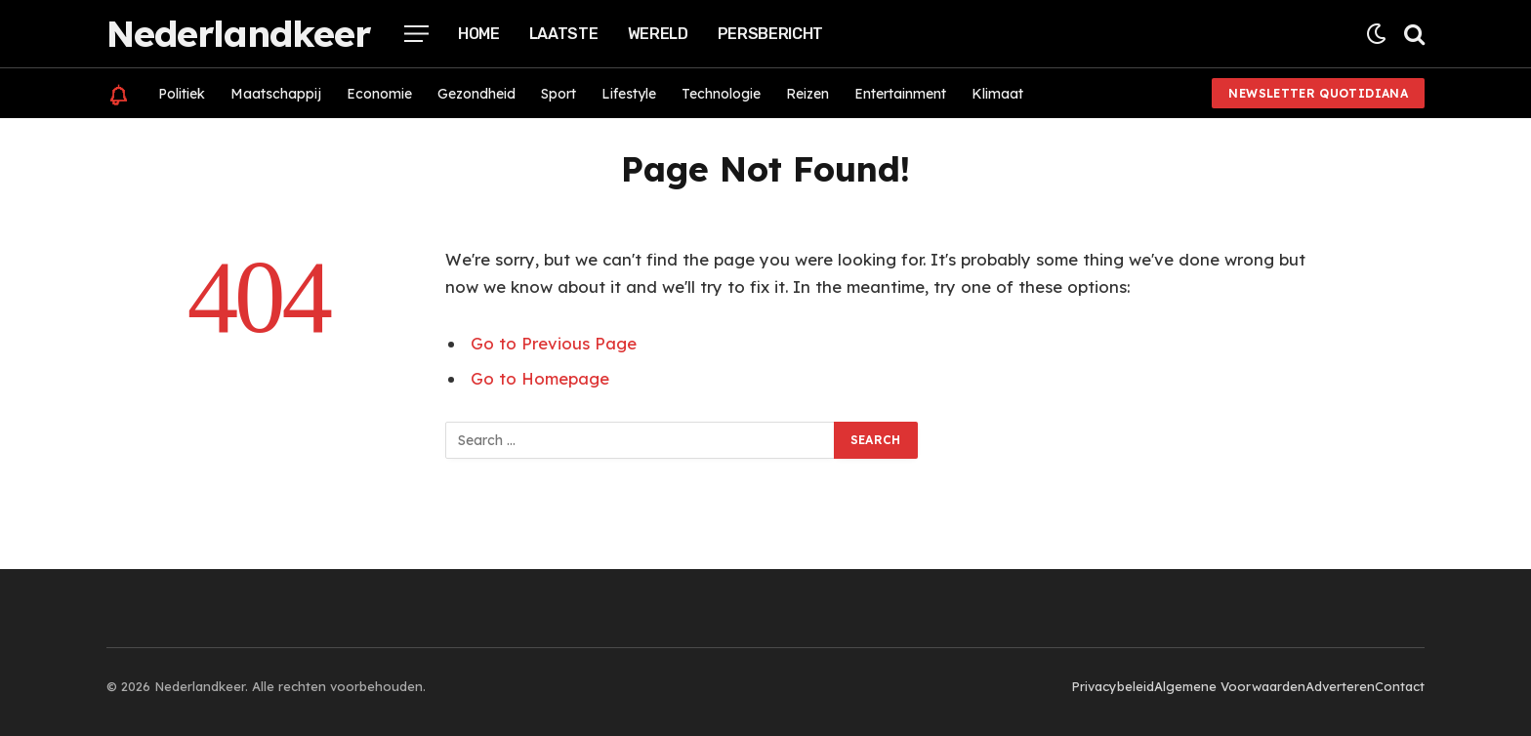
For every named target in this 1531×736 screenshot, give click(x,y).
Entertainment (900, 93)
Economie (379, 93)
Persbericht (770, 33)
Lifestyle (628, 93)
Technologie (721, 93)
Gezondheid (476, 93)
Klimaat (997, 93)
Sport (558, 93)
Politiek (181, 93)
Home (479, 33)
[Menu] (416, 34)
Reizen (807, 93)
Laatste (564, 33)
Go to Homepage (540, 378)
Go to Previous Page (554, 343)
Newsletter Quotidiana (1318, 93)
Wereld (658, 33)
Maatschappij (275, 93)
